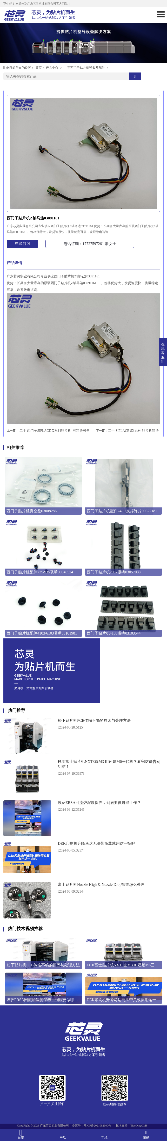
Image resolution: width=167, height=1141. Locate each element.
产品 (62, 1135)
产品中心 (52, 68)
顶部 (146, 1135)
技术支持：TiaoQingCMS (131, 1125)
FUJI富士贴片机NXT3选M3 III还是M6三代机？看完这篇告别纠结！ (109, 764)
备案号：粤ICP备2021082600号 (91, 1125)
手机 (104, 1135)
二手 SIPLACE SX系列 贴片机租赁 (133, 431)
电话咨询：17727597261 (89, 244)
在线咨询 (22, 243)
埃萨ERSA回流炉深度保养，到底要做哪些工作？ (99, 803)
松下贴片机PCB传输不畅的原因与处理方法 (94, 720)
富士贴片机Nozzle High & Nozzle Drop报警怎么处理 (101, 884)
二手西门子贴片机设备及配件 (84, 68)
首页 (38, 68)
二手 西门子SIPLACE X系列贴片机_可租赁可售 (55, 431)
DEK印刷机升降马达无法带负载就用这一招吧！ (98, 843)
